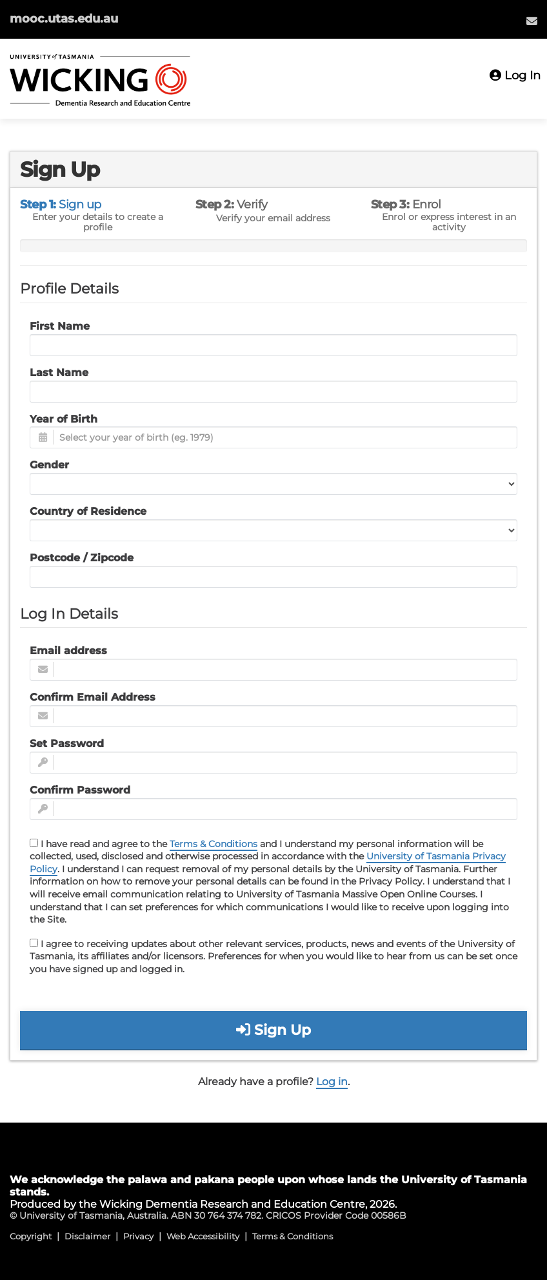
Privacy (138, 1236)
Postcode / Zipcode (82, 558)
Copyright (31, 1236)
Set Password (67, 743)
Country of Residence (88, 511)
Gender (49, 465)
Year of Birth (63, 419)
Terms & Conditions (213, 844)
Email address (68, 651)
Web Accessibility (202, 1236)
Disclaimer (87, 1236)
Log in (332, 1081)
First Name (60, 326)
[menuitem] (531, 20)
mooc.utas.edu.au (64, 19)
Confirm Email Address (92, 697)
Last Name (59, 372)
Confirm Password (80, 790)
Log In (515, 75)
